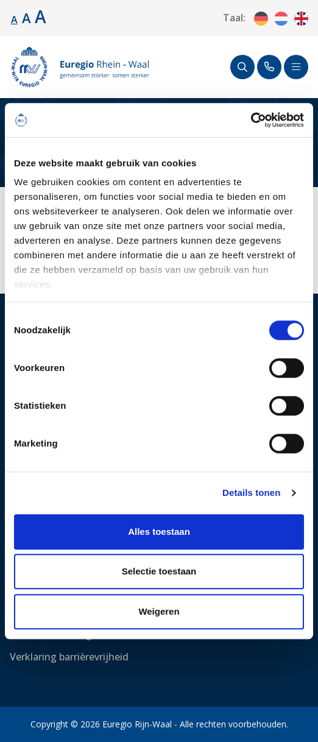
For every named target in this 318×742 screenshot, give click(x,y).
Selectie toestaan (159, 571)
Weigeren (158, 611)
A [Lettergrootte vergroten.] (26, 17)
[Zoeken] (242, 67)
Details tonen (251, 492)
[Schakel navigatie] (296, 67)
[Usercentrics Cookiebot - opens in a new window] (250, 120)
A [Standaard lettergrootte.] (14, 19)
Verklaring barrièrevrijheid (69, 656)
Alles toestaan (159, 531)
